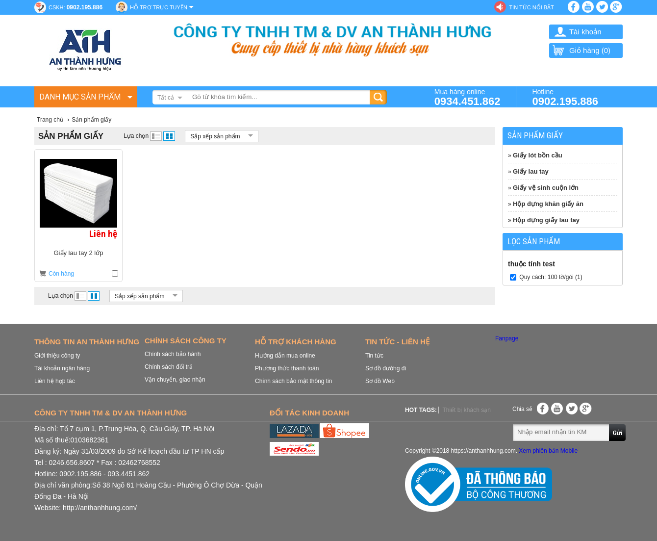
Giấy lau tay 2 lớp (78, 253)
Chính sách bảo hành (173, 354)
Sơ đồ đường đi (385, 368)
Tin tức (374, 355)
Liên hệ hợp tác (54, 381)
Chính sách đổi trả (169, 366)
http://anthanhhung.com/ (100, 508)
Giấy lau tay (531, 171)
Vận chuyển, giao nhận (175, 379)
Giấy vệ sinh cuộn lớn (546, 187)
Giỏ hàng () (581, 50)
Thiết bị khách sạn (466, 410)
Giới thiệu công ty (57, 355)
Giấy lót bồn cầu (537, 155)
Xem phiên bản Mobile (548, 450)
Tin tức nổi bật (531, 7)
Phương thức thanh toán (287, 368)
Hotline (565, 97)
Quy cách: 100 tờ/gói (546, 277)
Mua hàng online (467, 97)
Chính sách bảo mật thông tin (293, 381)
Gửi (617, 432)
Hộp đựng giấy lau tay (546, 220)
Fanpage (506, 338)
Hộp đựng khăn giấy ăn (548, 203)
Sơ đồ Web (380, 381)
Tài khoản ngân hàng (62, 368)
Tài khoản (585, 31)
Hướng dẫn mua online (285, 355)
